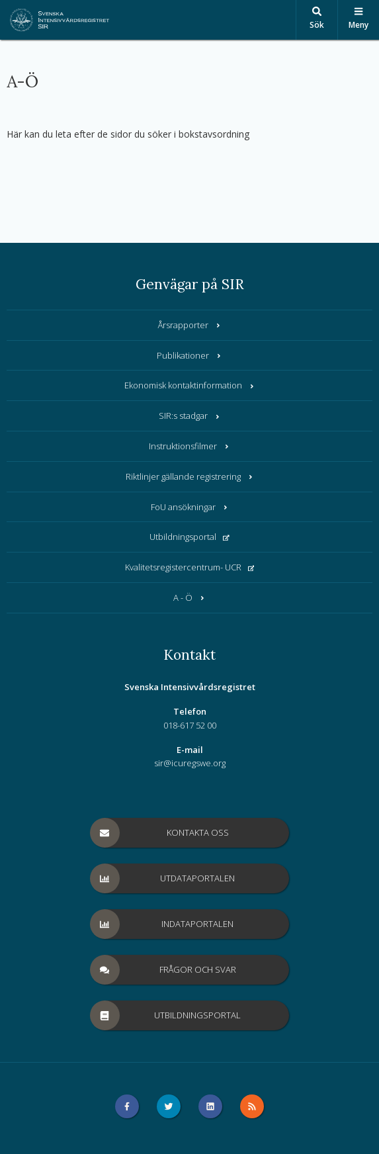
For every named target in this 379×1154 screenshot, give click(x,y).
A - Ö (189, 597)
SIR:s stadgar (190, 416)
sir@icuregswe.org (190, 763)
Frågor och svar (163, 970)
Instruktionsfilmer (189, 446)
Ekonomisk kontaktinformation (189, 385)
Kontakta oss (160, 833)
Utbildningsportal (189, 537)
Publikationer (189, 355)
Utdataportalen (163, 878)
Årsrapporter (190, 325)
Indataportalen (162, 924)
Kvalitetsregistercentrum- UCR (190, 567)
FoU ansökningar (190, 507)
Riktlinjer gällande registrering (190, 476)
